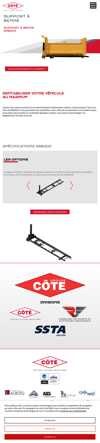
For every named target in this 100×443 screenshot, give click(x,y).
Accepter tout (50, 437)
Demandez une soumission (49, 212)
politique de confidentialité (73, 410)
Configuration (50, 420)
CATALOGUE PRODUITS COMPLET (26, 68)
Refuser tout (50, 429)
